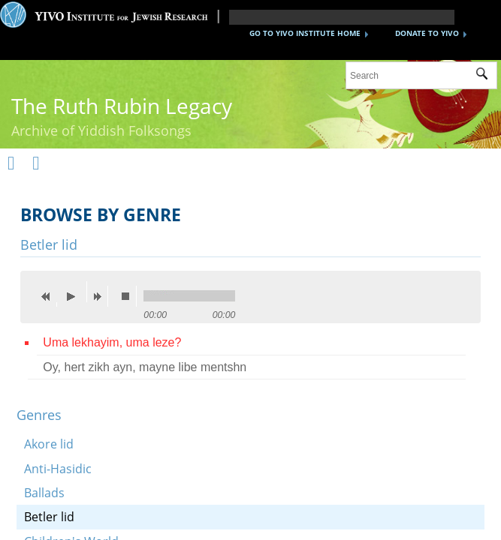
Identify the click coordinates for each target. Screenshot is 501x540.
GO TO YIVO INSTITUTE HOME (305, 33)
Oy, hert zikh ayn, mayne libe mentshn (144, 367)
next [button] (100, 296)
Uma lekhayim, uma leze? (112, 342)
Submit (486, 76)
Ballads (44, 492)
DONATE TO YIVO (427, 33)
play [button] (75, 291)
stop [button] (129, 296)
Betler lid (49, 516)
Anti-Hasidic (58, 468)
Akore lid (49, 444)
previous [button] (49, 296)
